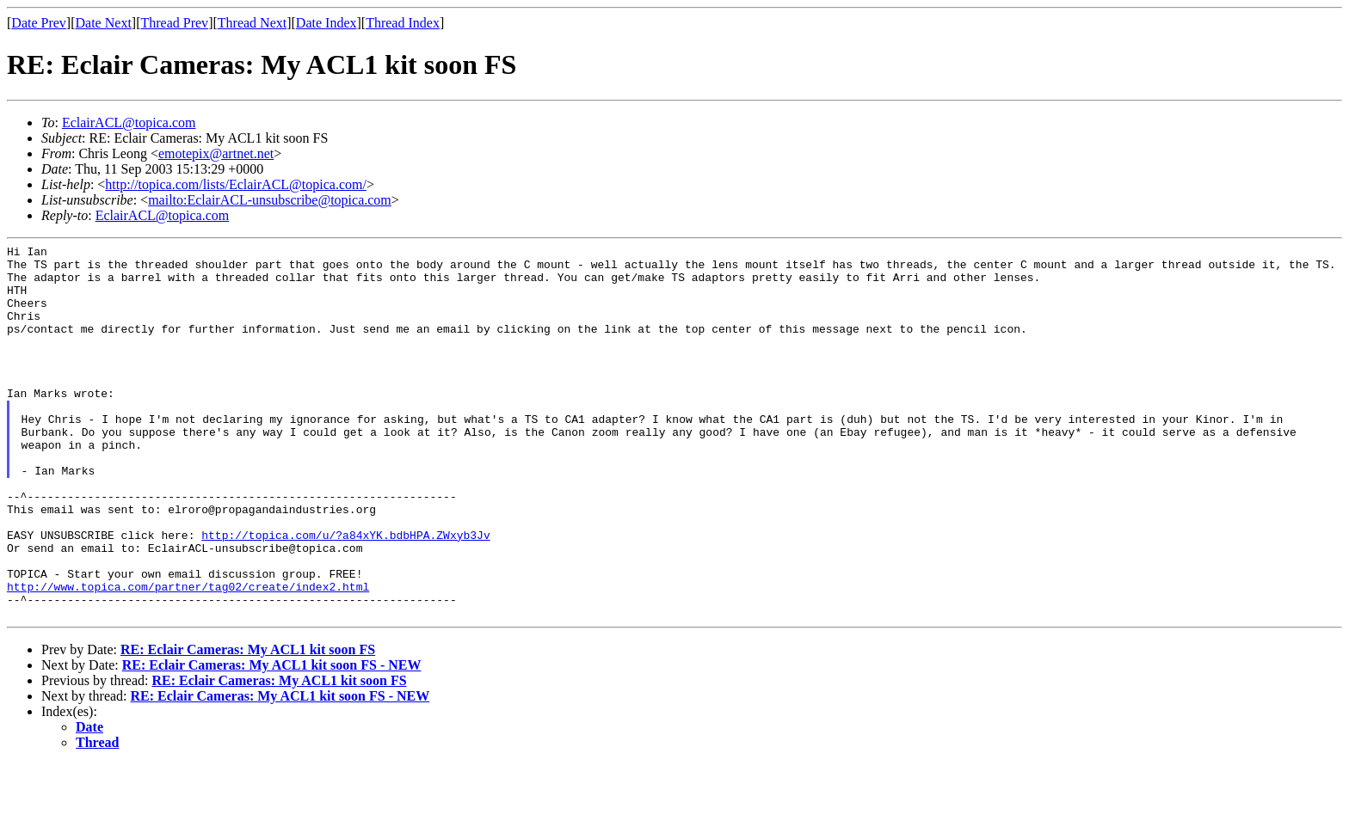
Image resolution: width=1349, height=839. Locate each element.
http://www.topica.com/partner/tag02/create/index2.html (188, 656)
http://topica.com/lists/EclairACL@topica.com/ (236, 184)
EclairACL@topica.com (129, 122)
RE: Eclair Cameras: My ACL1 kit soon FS (247, 724)
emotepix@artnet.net (216, 153)
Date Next (104, 22)
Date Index (326, 22)
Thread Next (252, 22)
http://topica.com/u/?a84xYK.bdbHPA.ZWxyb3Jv (345, 594)
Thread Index (403, 22)
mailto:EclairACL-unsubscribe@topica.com (269, 200)
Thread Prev (174, 22)
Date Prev (38, 22)
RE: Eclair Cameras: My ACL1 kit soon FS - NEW (272, 739)
